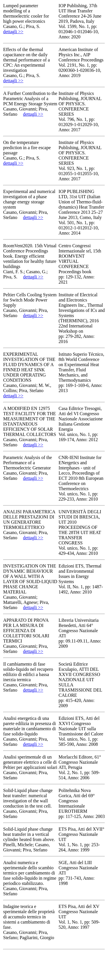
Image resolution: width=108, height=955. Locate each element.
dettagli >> (13, 31)
